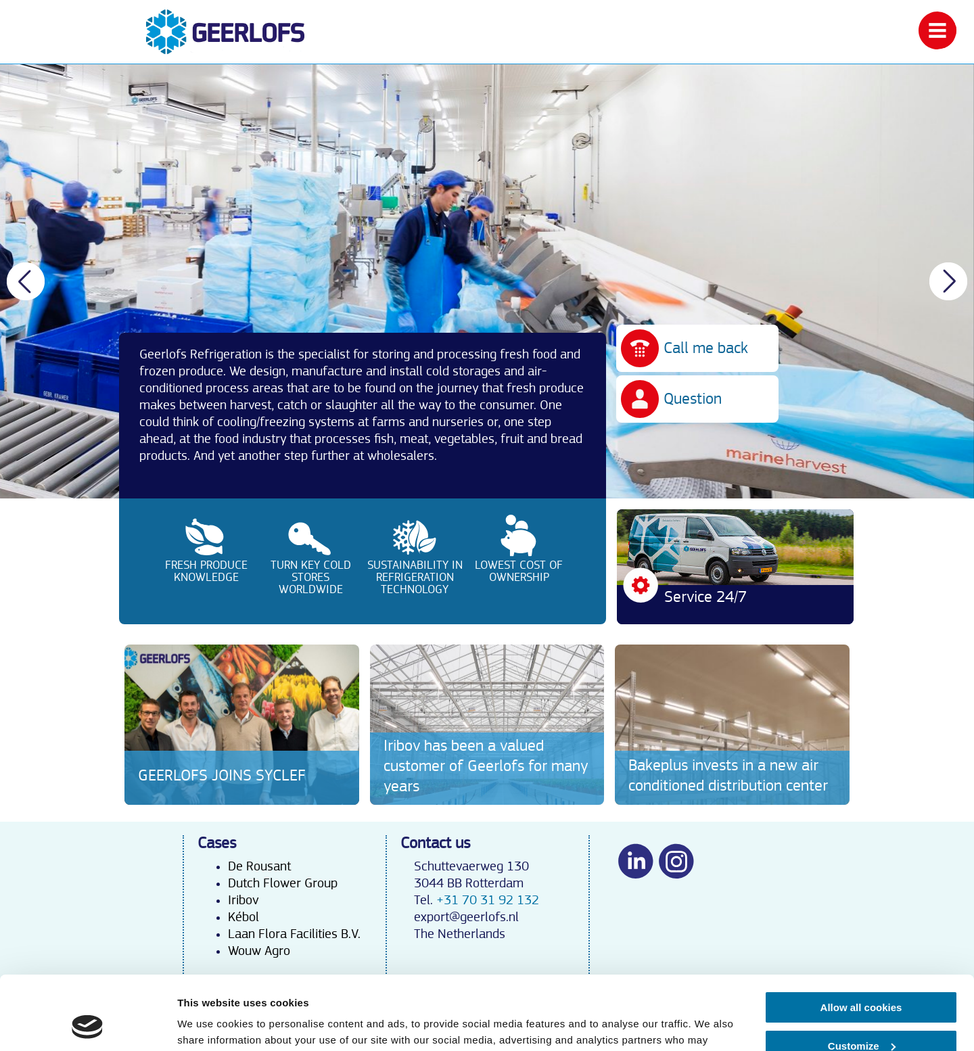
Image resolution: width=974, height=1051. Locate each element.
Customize (862, 976)
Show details (208, 1024)
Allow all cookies (861, 938)
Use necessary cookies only (861, 1015)
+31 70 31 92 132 (487, 900)
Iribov (243, 900)
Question (693, 399)
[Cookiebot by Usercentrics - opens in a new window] (87, 1024)
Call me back (706, 348)
